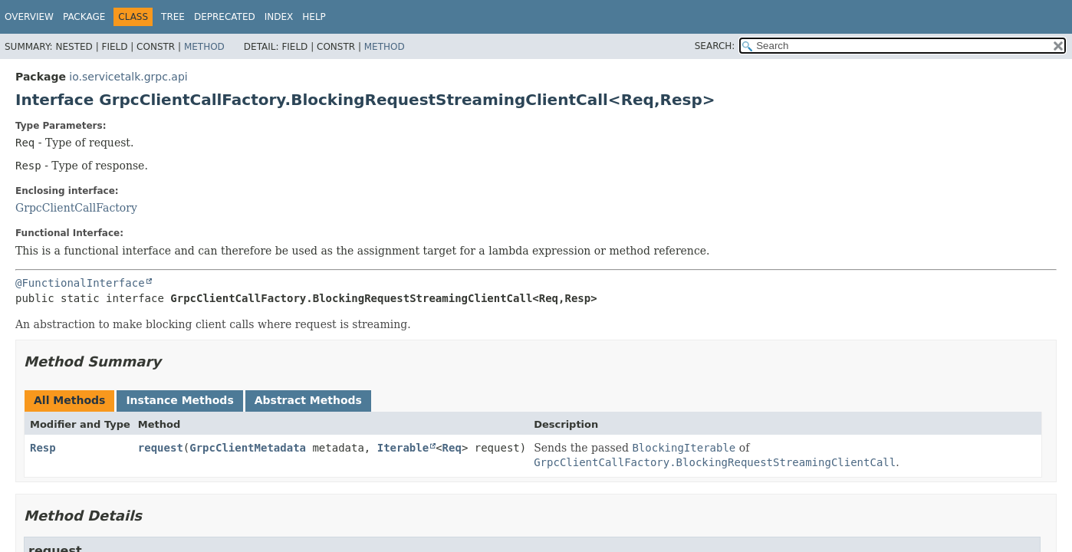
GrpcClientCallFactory (76, 208)
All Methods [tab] (69, 400)
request (160, 448)
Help (314, 17)
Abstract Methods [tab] (308, 400)
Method (204, 46)
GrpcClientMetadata (247, 448)
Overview (29, 17)
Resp (43, 448)
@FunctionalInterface (80, 283)
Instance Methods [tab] (179, 400)
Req (452, 448)
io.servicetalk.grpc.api (128, 77)
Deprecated (224, 17)
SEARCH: (715, 46)
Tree (173, 17)
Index (279, 17)
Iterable (403, 448)
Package (84, 17)
